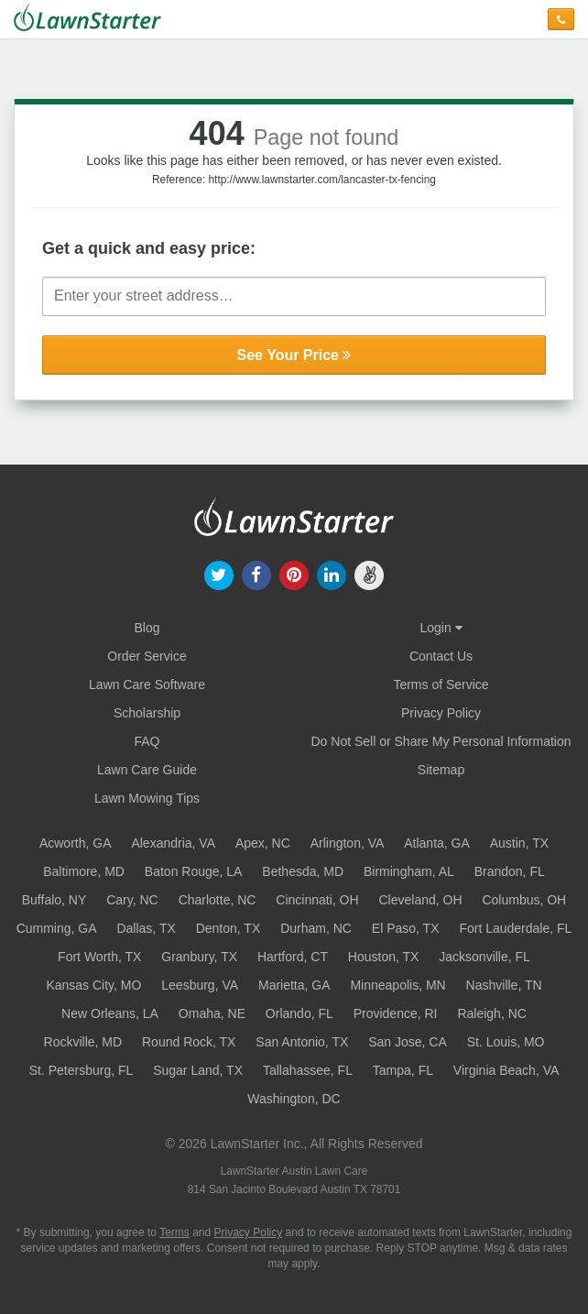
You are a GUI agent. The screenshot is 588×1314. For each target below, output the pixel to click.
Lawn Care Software (147, 684)
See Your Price (294, 355)
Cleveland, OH (420, 899)
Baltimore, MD (84, 871)
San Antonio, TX (302, 1042)
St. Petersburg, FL (81, 1070)
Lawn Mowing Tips (147, 798)
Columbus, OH (524, 899)
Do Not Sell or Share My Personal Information (440, 741)
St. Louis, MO (506, 1042)
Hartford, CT (292, 956)
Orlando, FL (299, 1013)
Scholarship (147, 713)
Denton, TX (228, 928)
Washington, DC (293, 1098)
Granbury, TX (199, 956)
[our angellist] (370, 573)
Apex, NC (262, 843)
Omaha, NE (212, 1013)
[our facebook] (256, 573)
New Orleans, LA (109, 1013)
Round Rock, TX (188, 1042)
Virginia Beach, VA (506, 1070)
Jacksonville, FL (484, 956)
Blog (146, 627)
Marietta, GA (294, 985)
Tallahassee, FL (308, 1070)
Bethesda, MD (302, 871)
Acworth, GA (75, 843)
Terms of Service (440, 684)
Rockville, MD (83, 1042)
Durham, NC (316, 928)
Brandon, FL (509, 871)
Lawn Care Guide (147, 769)
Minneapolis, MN (397, 985)
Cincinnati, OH (317, 899)
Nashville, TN (504, 985)
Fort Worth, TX (99, 956)
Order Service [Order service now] (146, 656)
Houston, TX (383, 956)
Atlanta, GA (437, 843)
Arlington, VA (347, 843)
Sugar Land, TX (198, 1070)
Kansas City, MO (93, 985)
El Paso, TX (406, 928)
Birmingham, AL (409, 871)
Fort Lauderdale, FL (515, 928)
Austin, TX (519, 843)
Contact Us (441, 656)
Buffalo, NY (54, 899)
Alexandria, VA (173, 843)
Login (440, 627)
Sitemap (441, 769)
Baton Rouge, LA (194, 871)
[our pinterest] (293, 573)
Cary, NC (132, 899)
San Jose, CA (407, 1042)
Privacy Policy (441, 713)
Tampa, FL (403, 1070)
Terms (174, 1232)
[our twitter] (218, 573)
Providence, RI (396, 1013)
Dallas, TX (145, 928)
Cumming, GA (56, 928)
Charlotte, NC (217, 899)
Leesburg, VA (199, 985)
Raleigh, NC (491, 1013)
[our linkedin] (332, 573)
